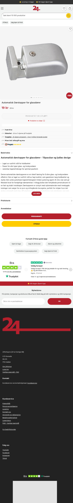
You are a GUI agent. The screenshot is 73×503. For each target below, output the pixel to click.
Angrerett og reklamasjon (11, 415)
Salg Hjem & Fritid (17, 22)
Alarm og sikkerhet (54, 244)
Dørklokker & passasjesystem (26, 251)
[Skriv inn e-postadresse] (23, 301)
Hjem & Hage (16, 244)
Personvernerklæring (9, 406)
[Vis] (71, 201)
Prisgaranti (36, 216)
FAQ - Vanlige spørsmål (10, 423)
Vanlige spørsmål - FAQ (10, 372)
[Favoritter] (64, 8)
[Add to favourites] (70, 29)
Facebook (5, 453)
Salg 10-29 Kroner (34, 244)
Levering (5, 409)
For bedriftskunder (9, 429)
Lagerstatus (6, 420)
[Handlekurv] (70, 8)
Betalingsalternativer (9, 417)
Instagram (6, 455)
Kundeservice (32, 383)
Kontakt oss (6, 412)
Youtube (5, 450)
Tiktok (4, 458)
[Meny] (2, 8)
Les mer (36, 193)
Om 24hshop (7, 366)
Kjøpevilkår (6, 403)
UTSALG (5, 22)
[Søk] (37, 16)
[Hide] (71, 153)
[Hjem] (36, 8)
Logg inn (5, 369)
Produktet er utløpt (37, 116)
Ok (59, 301)
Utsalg (36, 224)
